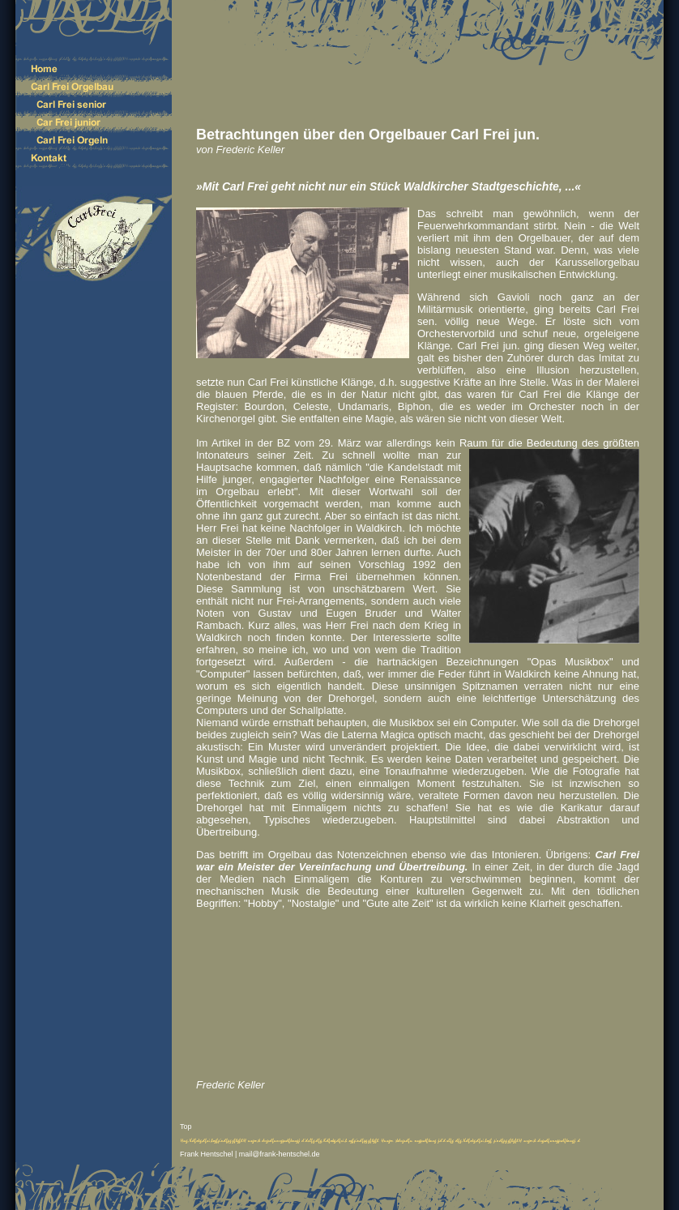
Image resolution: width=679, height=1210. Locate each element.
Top (186, 1126)
